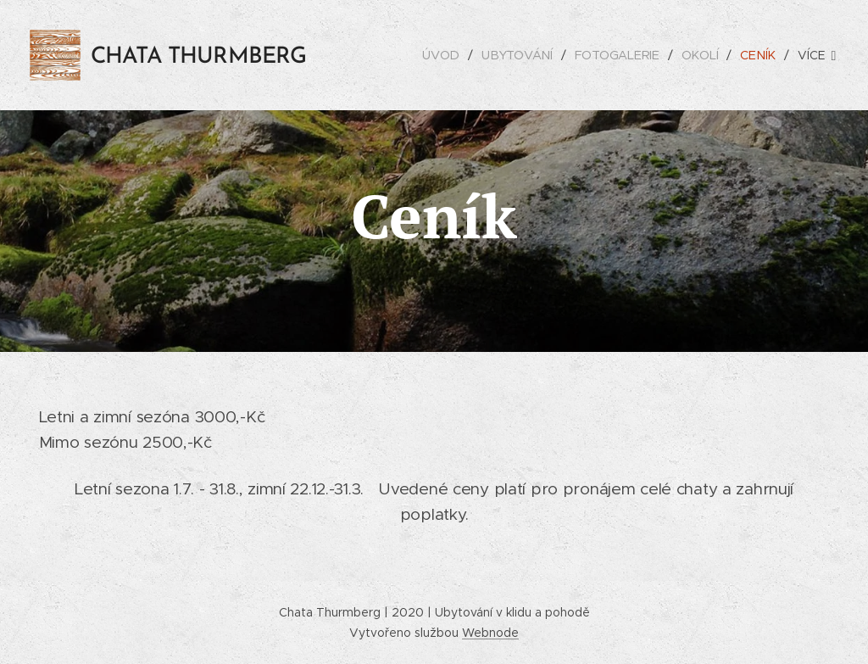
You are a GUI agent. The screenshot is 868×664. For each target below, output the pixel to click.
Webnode (490, 632)
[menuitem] (446, 55)
